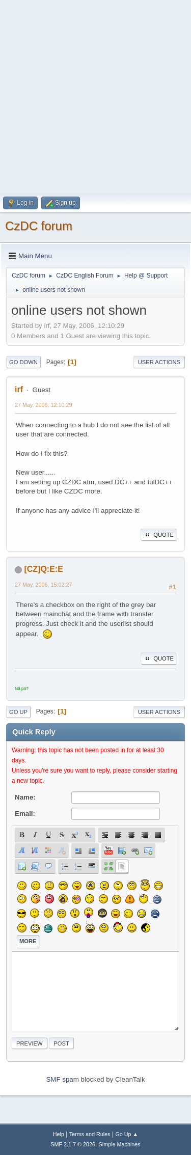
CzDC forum (38, 226)
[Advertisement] (95, 95)
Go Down (23, 362)
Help (58, 1134)
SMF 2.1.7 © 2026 (72, 1144)
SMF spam (62, 1079)
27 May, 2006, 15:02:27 (43, 585)
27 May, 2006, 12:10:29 (43, 405)
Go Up (18, 712)
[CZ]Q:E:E (43, 569)
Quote (158, 535)
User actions (159, 362)
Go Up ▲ (126, 1134)
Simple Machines (120, 1144)
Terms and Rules (90, 1134)
